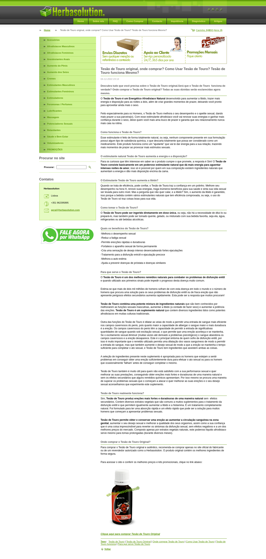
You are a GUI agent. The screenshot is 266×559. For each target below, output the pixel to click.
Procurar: (49, 167)
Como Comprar (134, 21)
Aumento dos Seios (58, 72)
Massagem (53, 117)
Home (80, 21)
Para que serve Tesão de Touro (134, 544)
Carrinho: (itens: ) (209, 30)
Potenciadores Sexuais (60, 123)
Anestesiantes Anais (58, 59)
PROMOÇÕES (54, 149)
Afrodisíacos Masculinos (61, 46)
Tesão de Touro (116, 541)
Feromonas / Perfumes (59, 104)
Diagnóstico (198, 21)
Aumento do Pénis (57, 65)
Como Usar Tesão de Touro (200, 541)
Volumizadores (55, 143)
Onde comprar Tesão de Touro (168, 541)
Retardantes (54, 130)
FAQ (115, 21)
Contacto (157, 21)
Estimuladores (55, 98)
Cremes (51, 78)
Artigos (218, 21)
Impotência (177, 21)
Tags (103, 541)
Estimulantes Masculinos (61, 85)
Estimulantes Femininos (60, 91)
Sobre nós (98, 21)
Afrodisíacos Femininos (60, 53)
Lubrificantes (54, 111)
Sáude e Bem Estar (57, 136)
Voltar (107, 549)
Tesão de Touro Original (138, 541)
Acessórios (53, 40)
